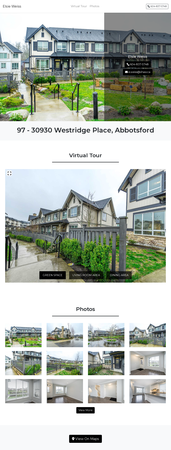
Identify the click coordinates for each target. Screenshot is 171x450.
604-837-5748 (157, 6)
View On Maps (85, 439)
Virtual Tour (79, 6)
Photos (94, 6)
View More (85, 410)
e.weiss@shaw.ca (137, 72)
